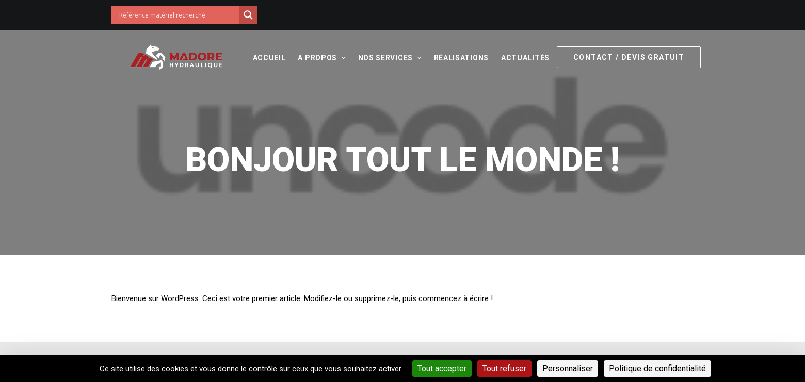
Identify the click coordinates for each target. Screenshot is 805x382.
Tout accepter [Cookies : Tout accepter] (441, 368)
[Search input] (178, 15)
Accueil (261, 58)
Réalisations (453, 58)
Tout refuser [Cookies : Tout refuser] (504, 368)
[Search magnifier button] (248, 15)
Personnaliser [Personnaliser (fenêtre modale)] (567, 368)
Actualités (518, 58)
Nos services (382, 58)
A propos (314, 58)
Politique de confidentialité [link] (657, 368)
